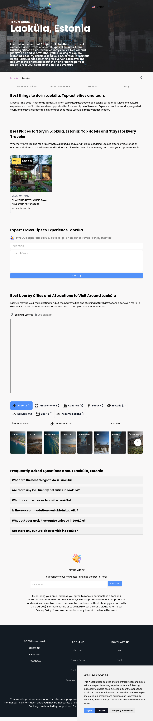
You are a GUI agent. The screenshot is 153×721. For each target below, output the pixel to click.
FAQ (126, 86)
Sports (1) (47, 417)
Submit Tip (76, 275)
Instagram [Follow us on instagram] (35, 658)
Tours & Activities (27, 86)
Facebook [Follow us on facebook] (35, 665)
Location (93, 86)
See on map (43, 315)
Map (120, 653)
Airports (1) (22, 406)
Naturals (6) (23, 417)
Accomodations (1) (75, 417)
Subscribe (114, 587)
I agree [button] (89, 710)
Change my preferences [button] (122, 710)
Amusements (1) (50, 406)
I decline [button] (101, 710)
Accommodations (60, 86)
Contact (77, 653)
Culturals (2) (79, 406)
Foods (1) (103, 406)
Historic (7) (126, 406)
